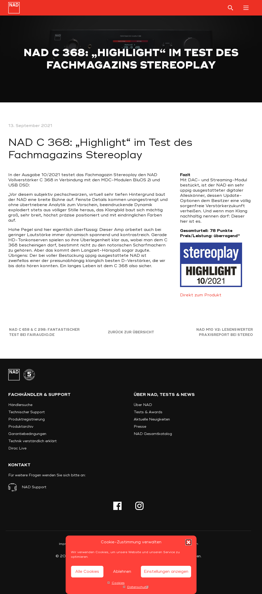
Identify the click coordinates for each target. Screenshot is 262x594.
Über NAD (143, 405)
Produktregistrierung (26, 419)
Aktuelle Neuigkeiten (152, 419)
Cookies (118, 583)
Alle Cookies (87, 571)
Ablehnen (122, 571)
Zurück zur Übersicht (131, 332)
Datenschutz (137, 587)
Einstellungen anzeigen (166, 571)
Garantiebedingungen (27, 434)
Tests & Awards (148, 412)
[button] (188, 542)
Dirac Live (17, 448)
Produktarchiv (20, 426)
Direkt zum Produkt (200, 295)
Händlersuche (20, 405)
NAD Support (34, 487)
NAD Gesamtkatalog (153, 434)
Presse (140, 426)
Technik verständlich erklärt (32, 441)
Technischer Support (26, 412)
